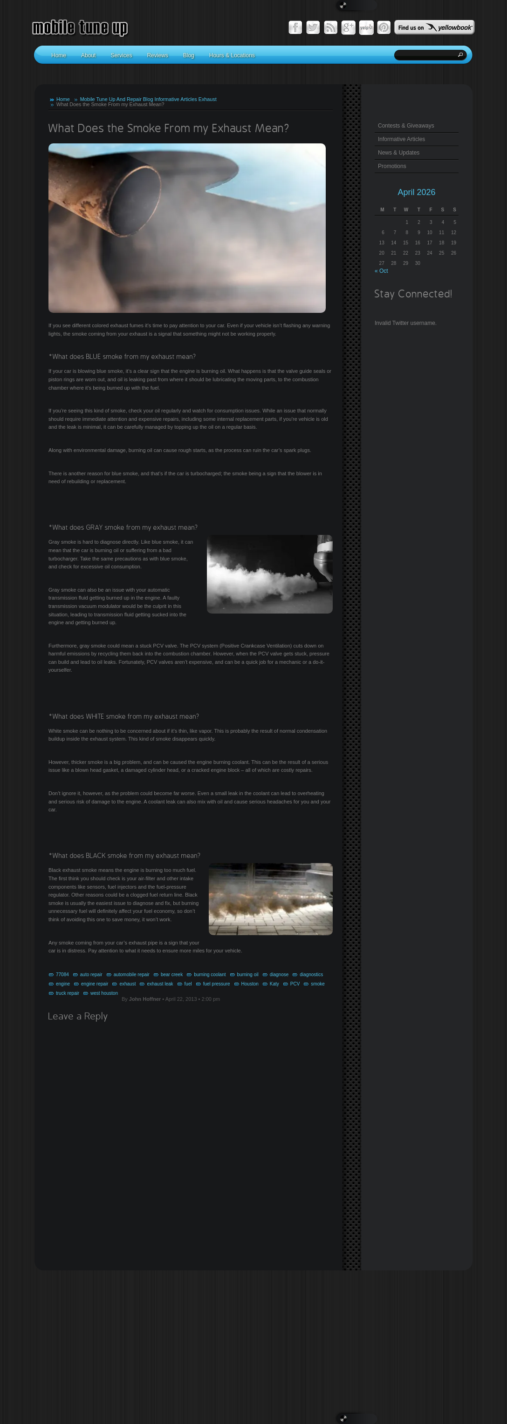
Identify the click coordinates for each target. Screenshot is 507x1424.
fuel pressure (216, 983)
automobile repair (132, 974)
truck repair (67, 993)
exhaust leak (160, 983)
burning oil (248, 974)
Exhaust (208, 99)
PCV (295, 983)
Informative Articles (175, 99)
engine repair (94, 983)
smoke (317, 983)
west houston (104, 993)
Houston (250, 983)
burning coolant (210, 974)
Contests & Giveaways (406, 125)
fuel (188, 983)
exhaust (127, 983)
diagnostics (311, 974)
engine (63, 983)
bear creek (172, 974)
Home (63, 99)
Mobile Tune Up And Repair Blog (116, 99)
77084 (62, 974)
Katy (274, 983)
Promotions (392, 166)
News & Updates (398, 152)
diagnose (279, 974)
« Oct (381, 271)
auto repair (91, 974)
